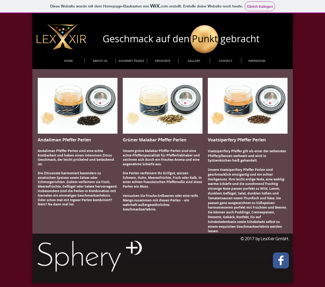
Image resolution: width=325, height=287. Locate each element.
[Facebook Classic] (281, 260)
